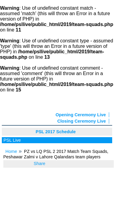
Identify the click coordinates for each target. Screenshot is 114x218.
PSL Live (13, 140)
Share (39, 163)
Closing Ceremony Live (81, 121)
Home (11, 151)
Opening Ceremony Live (81, 114)
